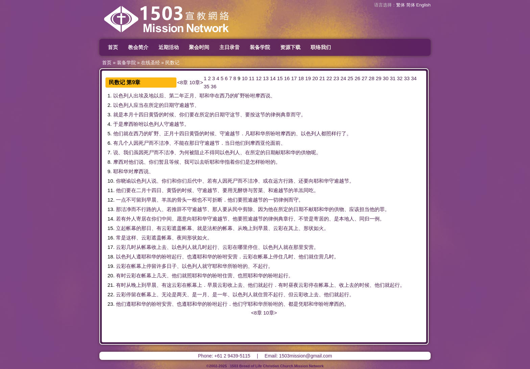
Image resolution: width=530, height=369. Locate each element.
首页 (113, 47)
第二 (174, 95)
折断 (217, 200)
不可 (131, 200)
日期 (169, 105)
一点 (121, 200)
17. (111, 247)
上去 (161, 247)
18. (111, 256)
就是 (118, 114)
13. (111, 209)
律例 (275, 114)
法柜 (212, 228)
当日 (230, 143)
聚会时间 (199, 47)
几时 (131, 247)
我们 (128, 152)
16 (287, 78)
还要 (303, 181)
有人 (217, 181)
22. (111, 294)
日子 (172, 266)
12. (111, 200)
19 (308, 78)
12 (259, 78)
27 (364, 78)
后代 (192, 181)
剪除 (248, 209)
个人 (128, 143)
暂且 (164, 162)
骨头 (182, 200)
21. (111, 285)
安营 (309, 247)
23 (336, 78)
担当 (364, 209)
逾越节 (186, 105)
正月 (189, 95)
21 (322, 78)
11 (252, 78)
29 (379, 78)
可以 (194, 162)
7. (109, 152)
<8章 (182, 82)
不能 (179, 143)
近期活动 (169, 47)
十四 (139, 114)
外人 (131, 219)
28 (372, 78)
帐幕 (131, 228)
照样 (331, 133)
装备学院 (260, 47)
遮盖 (177, 228)
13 (266, 78)
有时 (121, 275)
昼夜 (293, 285)
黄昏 (154, 114)
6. (109, 143)
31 (392, 78)
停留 (151, 266)
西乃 (225, 95)
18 (301, 78)
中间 (167, 219)
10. (111, 181)
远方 (278, 181)
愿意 (182, 219)
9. (109, 171)
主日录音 (229, 47)
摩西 (260, 95)
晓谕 (126, 181)
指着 (230, 162)
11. (111, 190)
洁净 (164, 143)
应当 (139, 105)
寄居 (141, 219)
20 (315, 78)
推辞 (177, 209)
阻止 (199, 152)
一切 (273, 200)
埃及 (144, 95)
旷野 (240, 95)
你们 (184, 114)
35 (207, 86)
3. (109, 114)
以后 (159, 95)
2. (109, 105)
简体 (410, 4)
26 (357, 78)
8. (109, 162)
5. (109, 133)
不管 (303, 219)
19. (111, 266)
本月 (128, 114)
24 (343, 78)
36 (214, 86)
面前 (275, 143)
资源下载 (290, 47)
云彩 (167, 228)
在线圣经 (150, 62)
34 (414, 78)
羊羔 (298, 190)
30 (386, 78)
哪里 (243, 247)
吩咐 (250, 95)
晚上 (248, 228)
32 (400, 78)
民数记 (172, 62)
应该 (354, 209)
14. (111, 219)
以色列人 (123, 95)
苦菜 (258, 190)
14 (273, 78)
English (423, 4)
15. (111, 228)
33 (407, 78)
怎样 (255, 162)
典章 (286, 114)
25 (350, 78)
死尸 (144, 143)
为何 (184, 152)
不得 (209, 152)
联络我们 (321, 47)
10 (244, 78)
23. (111, 304)
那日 (194, 143)
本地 (344, 219)
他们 (118, 133)
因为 (263, 209)
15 (280, 78)
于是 (118, 124)
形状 (309, 228)
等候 (174, 162)
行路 (288, 181)
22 (329, 78)
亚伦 (265, 143)
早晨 (151, 200)
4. (109, 124)
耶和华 (207, 95)
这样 (131, 237)
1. (109, 95)
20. (111, 275)
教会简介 (138, 47)
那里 (298, 247)
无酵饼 (240, 190)
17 (294, 78)
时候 (169, 114)
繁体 (400, 4)
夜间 (182, 237)
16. (111, 237)
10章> (196, 82)
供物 (306, 152)
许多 (161, 266)
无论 (167, 294)
